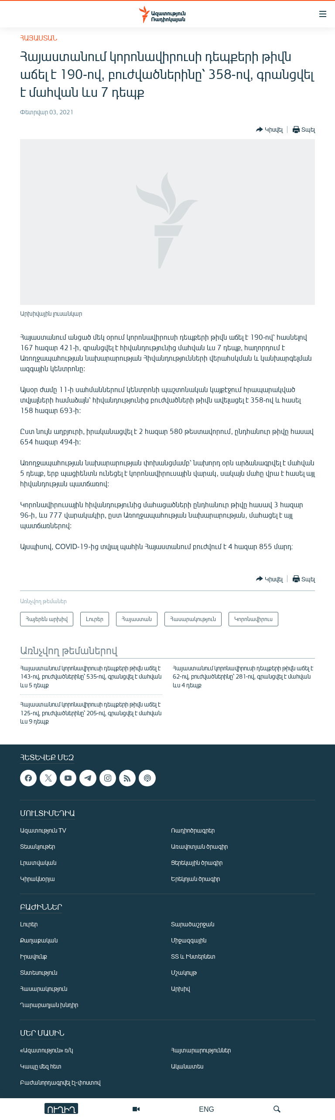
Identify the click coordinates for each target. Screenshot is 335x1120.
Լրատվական (38, 863)
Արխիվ (180, 989)
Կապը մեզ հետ (41, 1066)
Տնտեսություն (38, 973)
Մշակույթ (184, 973)
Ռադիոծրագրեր (193, 830)
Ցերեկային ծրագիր (196, 863)
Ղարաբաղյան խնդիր (49, 1005)
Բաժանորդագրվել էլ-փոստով (60, 1082)
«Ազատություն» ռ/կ (46, 1050)
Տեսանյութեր (37, 846)
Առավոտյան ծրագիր (199, 846)
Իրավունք (33, 956)
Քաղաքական (39, 940)
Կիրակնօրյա (37, 879)
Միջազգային (188, 940)
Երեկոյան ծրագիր (195, 879)
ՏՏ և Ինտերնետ (193, 956)
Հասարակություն (43, 989)
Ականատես (187, 1066)
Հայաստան (38, 38)
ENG (206, 1109)
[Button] (269, 129)
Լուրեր (29, 924)
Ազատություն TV (43, 830)
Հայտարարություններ (201, 1050)
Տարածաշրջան (192, 924)
